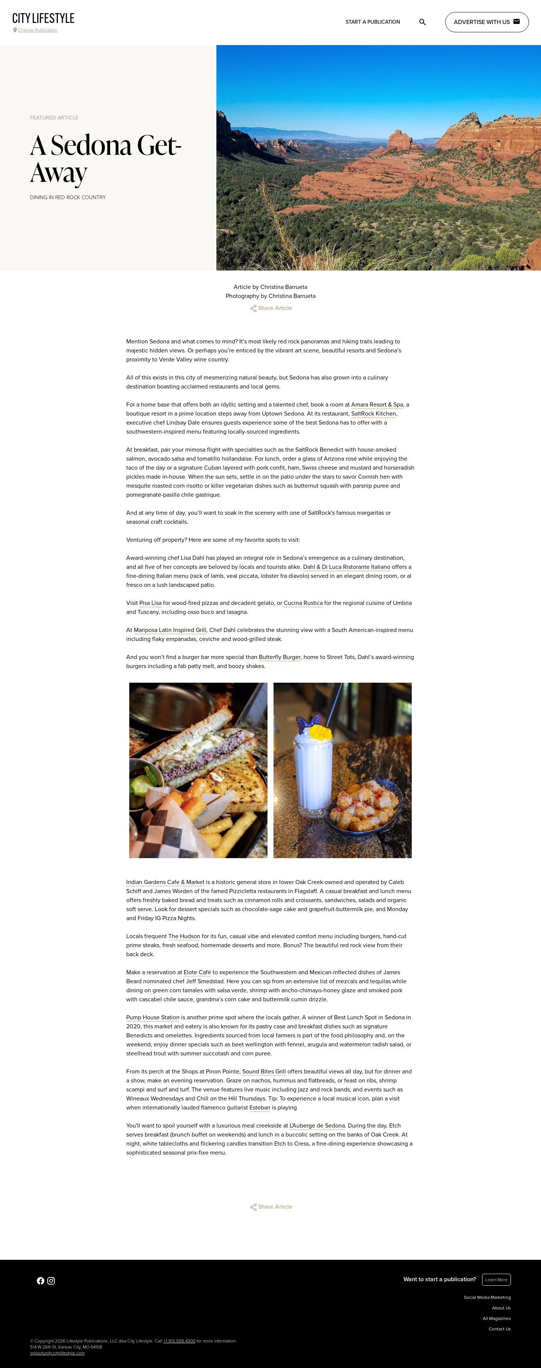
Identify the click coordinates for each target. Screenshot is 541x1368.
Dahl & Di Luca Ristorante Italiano (346, 567)
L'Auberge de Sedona (317, 1125)
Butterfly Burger (280, 657)
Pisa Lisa (150, 603)
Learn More (496, 1279)
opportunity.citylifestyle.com (57, 1353)
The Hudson (184, 936)
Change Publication (34, 30)
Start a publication (373, 22)
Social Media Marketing (487, 1297)
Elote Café (197, 972)
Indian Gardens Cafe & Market (165, 882)
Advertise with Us (487, 22)
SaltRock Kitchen (373, 413)
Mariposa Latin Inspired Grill (170, 630)
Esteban (259, 1107)
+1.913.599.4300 (179, 1341)
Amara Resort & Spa (377, 404)
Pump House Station (153, 1017)
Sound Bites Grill (264, 1071)
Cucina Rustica (303, 603)
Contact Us (500, 1329)
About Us (501, 1308)
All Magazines (497, 1318)
